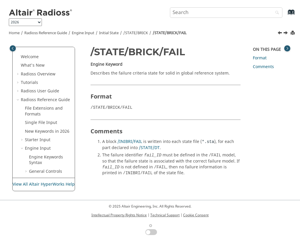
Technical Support (165, 215)
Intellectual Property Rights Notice (119, 215)
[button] (30, 47)
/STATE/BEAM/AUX (51, 61)
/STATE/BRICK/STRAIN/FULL (54, 147)
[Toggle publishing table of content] (13, 48)
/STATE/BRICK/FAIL (170, 33)
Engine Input (83, 33)
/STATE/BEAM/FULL (52, 70)
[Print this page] (293, 33)
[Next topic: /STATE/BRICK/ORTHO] (286, 33)
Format (260, 58)
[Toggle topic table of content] (287, 48)
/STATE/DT (149, 148)
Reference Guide (45, 33)
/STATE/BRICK (135, 33)
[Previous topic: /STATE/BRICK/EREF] (280, 33)
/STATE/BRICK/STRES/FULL (54, 176)
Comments (263, 67)
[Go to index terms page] (285, 15)
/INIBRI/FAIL (129, 142)
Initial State (109, 33)
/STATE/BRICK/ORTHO (53, 133)
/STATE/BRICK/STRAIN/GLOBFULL (54, 162)
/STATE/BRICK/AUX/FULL (53, 90)
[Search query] (226, 12)
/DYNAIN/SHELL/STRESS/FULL (52, 50)
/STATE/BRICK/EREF (53, 104)
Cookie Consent (196, 215)
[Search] (275, 13)
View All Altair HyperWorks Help (44, 184)
